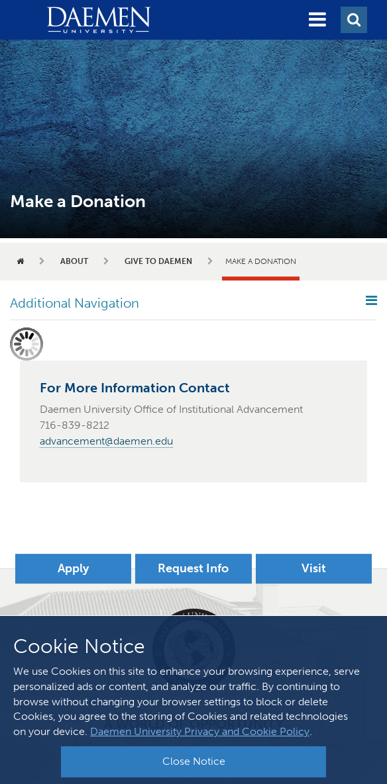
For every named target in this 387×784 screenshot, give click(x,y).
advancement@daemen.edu (106, 441)
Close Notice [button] (193, 761)
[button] (317, 20)
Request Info (193, 568)
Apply (73, 568)
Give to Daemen (158, 261)
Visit (314, 568)
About (74, 261)
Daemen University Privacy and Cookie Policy (199, 731)
